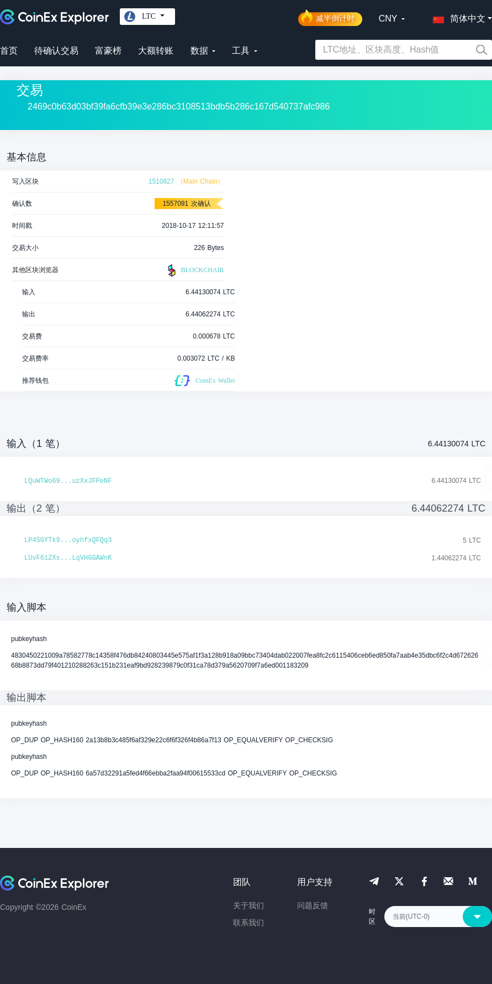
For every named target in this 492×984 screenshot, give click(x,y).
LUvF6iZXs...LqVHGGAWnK (68, 558)
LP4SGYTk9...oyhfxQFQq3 (68, 540)
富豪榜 (108, 50)
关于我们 (248, 905)
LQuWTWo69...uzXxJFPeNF (68, 481)
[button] (456, 16)
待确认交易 (56, 50)
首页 (9, 50)
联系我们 (248, 922)
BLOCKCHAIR (194, 270)
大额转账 (155, 50)
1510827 (161, 181)
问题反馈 (312, 905)
